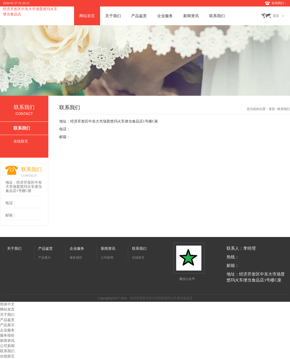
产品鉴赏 (139, 16)
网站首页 (87, 16)
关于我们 (113, 16)
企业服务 (165, 16)
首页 (272, 109)
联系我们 (217, 16)
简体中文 (7, 304)
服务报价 (76, 257)
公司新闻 (107, 257)
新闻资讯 (191, 16)
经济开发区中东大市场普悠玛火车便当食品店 (161, 298)
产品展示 (44, 257)
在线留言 (21, 141)
